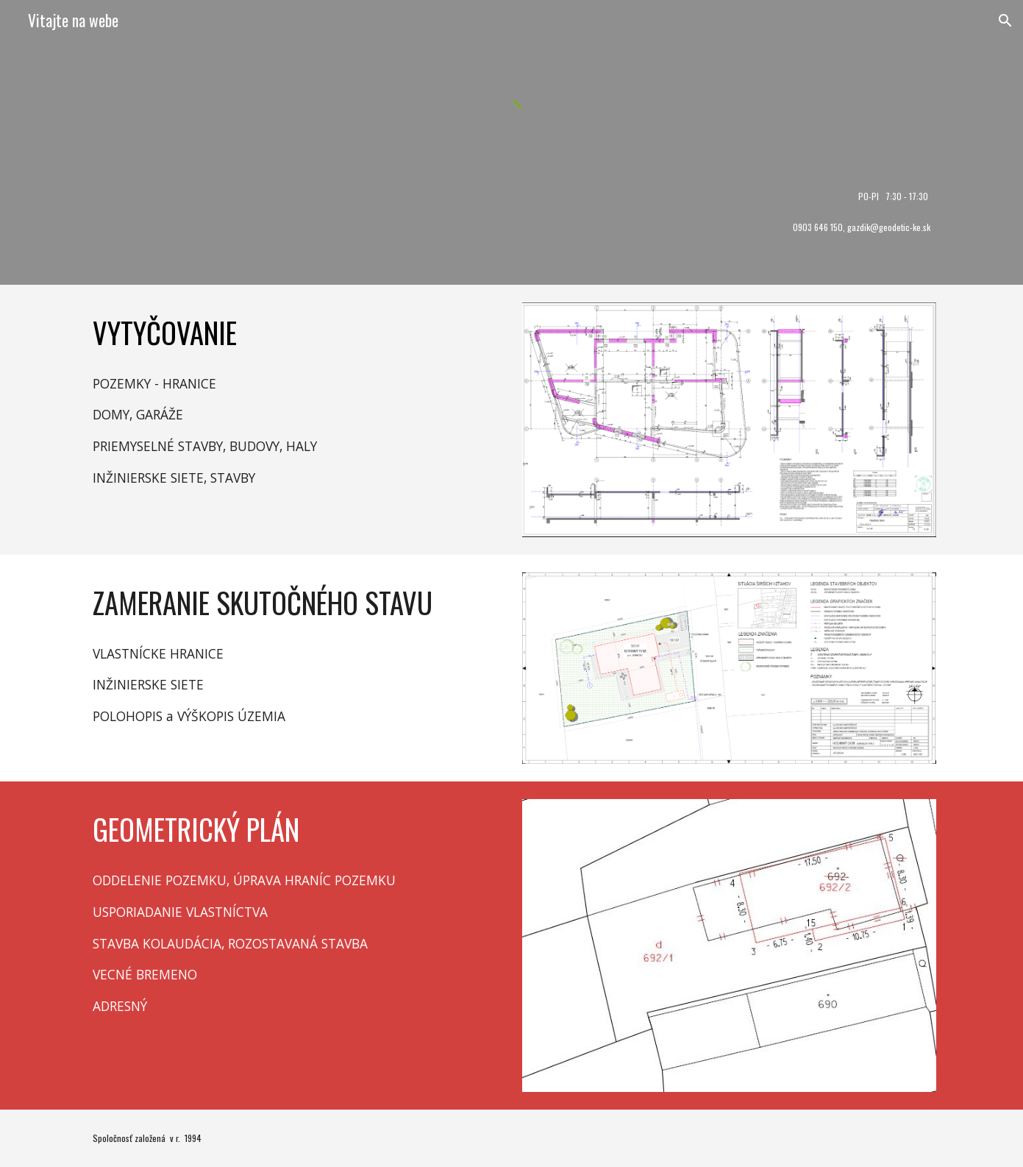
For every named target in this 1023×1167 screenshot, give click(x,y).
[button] (1005, 20)
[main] (511, 196)
